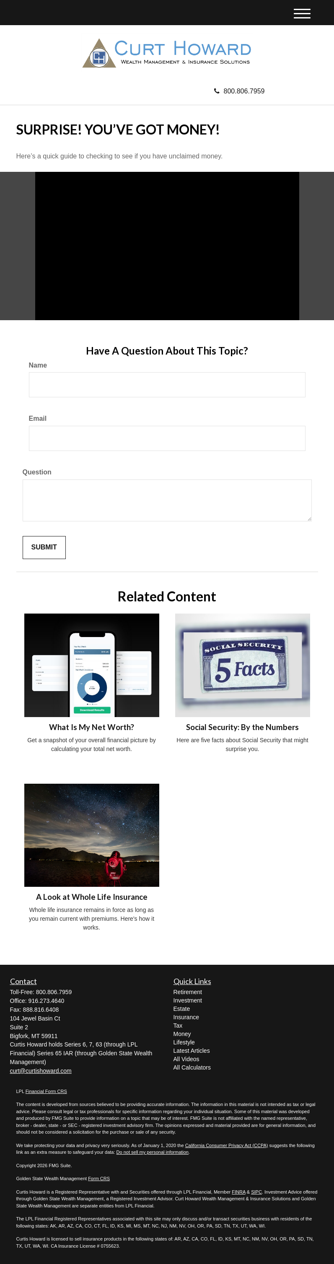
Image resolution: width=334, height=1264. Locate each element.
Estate (181, 1008)
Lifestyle (184, 1042)
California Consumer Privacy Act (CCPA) (226, 1145)
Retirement (187, 992)
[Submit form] (44, 547)
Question (37, 472)
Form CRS (99, 1178)
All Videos (186, 1059)
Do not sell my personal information (153, 1152)
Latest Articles (191, 1050)
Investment (187, 1000)
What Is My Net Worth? (91, 727)
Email (38, 418)
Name (38, 365)
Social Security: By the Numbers (242, 727)
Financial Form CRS (46, 1091)
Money (182, 1034)
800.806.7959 (239, 91)
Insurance (186, 1017)
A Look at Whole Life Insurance (92, 896)
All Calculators (192, 1067)
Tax (178, 1025)
